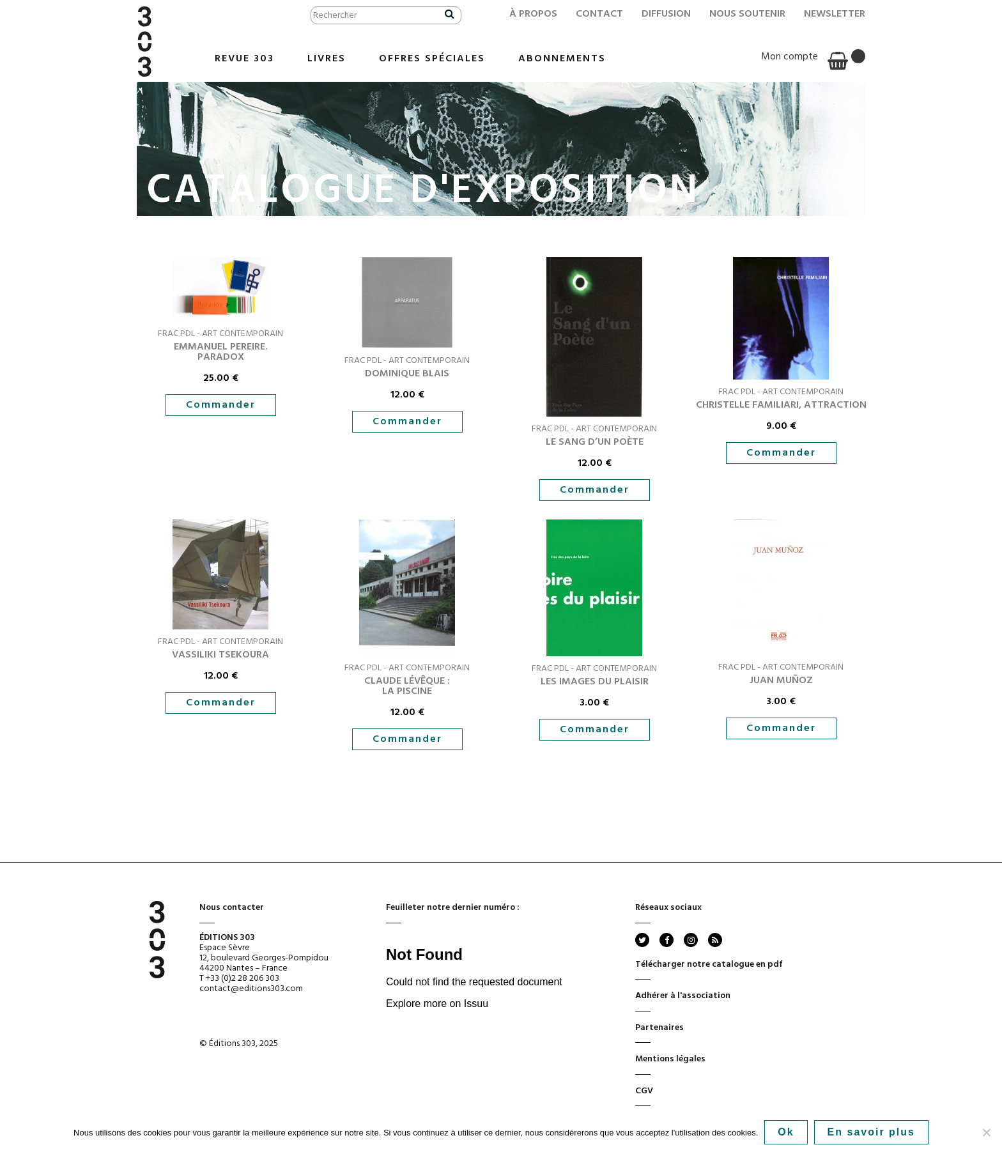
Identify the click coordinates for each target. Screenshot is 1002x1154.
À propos (533, 14)
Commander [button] (221, 405)
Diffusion (666, 14)
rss (714, 940)
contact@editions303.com (251, 988)
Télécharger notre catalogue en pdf (709, 968)
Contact (599, 14)
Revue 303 (244, 58)
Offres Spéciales (432, 58)
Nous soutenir (747, 14)
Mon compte (789, 57)
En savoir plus (871, 1132)
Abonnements (562, 58)
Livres (326, 58)
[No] (986, 1132)
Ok (786, 1132)
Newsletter (834, 14)
